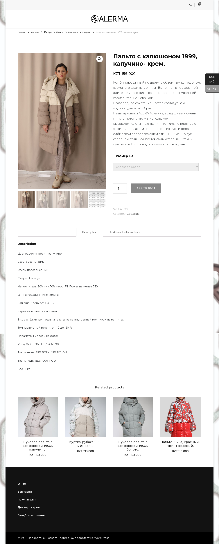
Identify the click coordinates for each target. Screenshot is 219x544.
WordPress (101, 538)
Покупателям (27, 499)
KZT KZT (211, 89)
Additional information (125, 232)
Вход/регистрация (31, 515)
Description (90, 232)
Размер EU (124, 156)
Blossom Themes (57, 538)
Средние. (133, 213)
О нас (22, 483)
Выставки (25, 491)
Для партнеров (29, 507)
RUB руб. (210, 80)
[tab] (89, 232)
